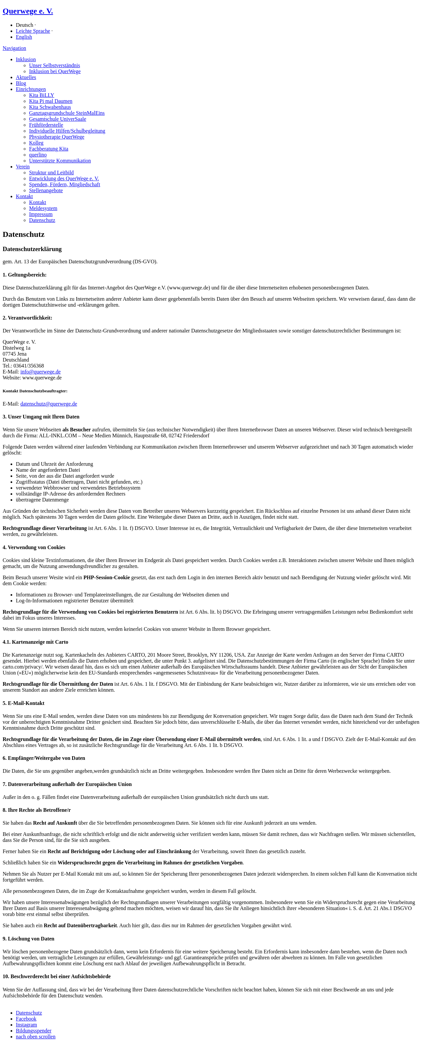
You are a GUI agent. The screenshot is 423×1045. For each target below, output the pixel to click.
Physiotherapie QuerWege (56, 137)
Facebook (26, 1019)
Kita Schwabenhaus (50, 107)
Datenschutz (42, 220)
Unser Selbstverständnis (54, 65)
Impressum (41, 214)
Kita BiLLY (41, 95)
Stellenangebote (46, 190)
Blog (21, 83)
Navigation (14, 48)
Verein (23, 166)
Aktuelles (26, 77)
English (24, 37)
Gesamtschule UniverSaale (57, 119)
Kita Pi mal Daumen (50, 101)
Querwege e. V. (28, 11)
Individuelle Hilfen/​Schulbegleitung (67, 131)
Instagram (26, 1024)
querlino (38, 154)
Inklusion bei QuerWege (55, 71)
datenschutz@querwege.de (48, 404)
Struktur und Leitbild (51, 172)
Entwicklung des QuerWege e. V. (64, 178)
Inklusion (26, 59)
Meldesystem (43, 208)
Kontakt (24, 196)
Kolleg (36, 143)
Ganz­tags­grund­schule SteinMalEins (67, 113)
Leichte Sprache (33, 31)
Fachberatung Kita (48, 149)
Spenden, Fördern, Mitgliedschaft (64, 184)
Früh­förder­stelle (46, 125)
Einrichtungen (31, 89)
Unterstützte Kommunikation (60, 160)
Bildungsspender (34, 1030)
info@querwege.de (40, 371)
